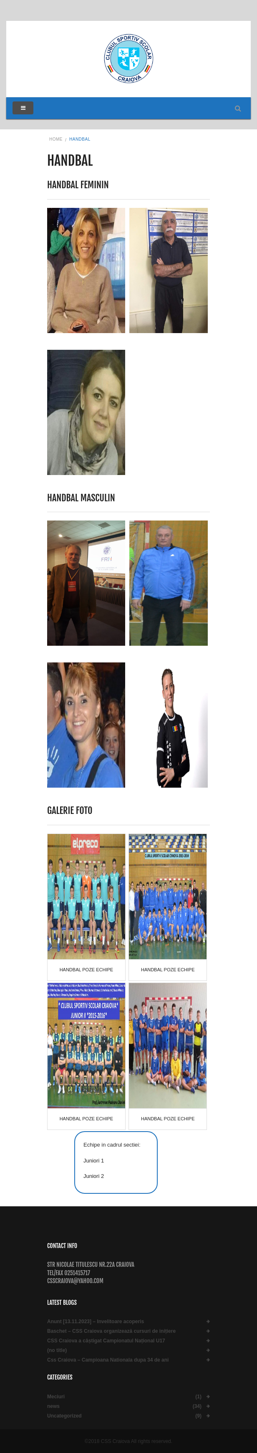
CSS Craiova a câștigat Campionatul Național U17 (106, 1341)
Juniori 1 (93, 1160)
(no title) (57, 1350)
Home (56, 139)
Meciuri (56, 1397)
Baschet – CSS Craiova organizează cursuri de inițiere (111, 1331)
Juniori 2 (93, 1176)
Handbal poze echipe (86, 969)
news (53, 1406)
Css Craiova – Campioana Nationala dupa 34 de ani (108, 1360)
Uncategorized (64, 1416)
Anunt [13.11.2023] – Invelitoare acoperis (95, 1321)
